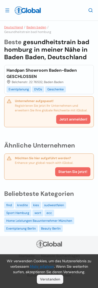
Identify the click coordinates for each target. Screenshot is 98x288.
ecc (49, 213)
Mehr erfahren (42, 266)
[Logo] (28, 10)
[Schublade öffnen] (7, 10)
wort (37, 213)
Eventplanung (19, 89)
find (9, 205)
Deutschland (13, 27)
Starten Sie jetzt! (72, 171)
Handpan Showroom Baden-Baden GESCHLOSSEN (42, 73)
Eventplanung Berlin (21, 228)
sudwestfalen (54, 205)
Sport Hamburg (17, 213)
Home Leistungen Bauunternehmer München (39, 221)
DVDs (38, 89)
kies (36, 205)
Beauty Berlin (51, 228)
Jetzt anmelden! (73, 119)
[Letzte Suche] (90, 10)
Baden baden (36, 27)
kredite (22, 205)
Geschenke (55, 89)
